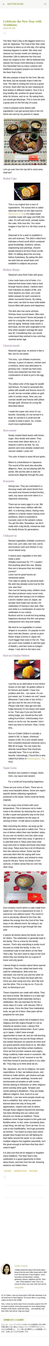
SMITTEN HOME (15, 4)
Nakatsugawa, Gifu (36, 758)
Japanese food (20, 1171)
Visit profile (19, 1287)
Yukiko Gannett (21, 1266)
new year (33, 1171)
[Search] (45, 4)
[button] (4, 33)
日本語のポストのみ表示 (13, 1320)
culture (7, 1171)
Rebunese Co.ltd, (16, 214)
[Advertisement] (24, 1230)
